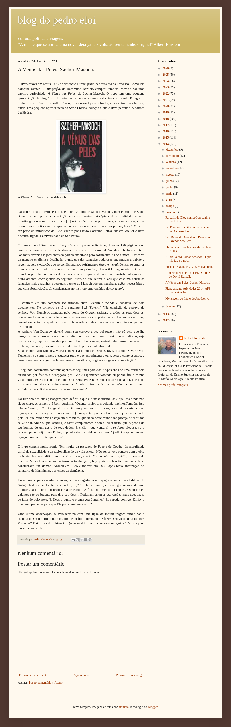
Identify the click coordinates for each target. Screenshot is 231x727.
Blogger (152, 707)
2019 (166, 112)
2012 (166, 320)
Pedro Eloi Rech (194, 338)
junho (170, 187)
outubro (171, 162)
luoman (123, 707)
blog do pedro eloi (57, 20)
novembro (172, 155)
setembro (172, 168)
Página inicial (81, 675)
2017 (166, 125)
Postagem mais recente (33, 675)
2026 (166, 68)
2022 (166, 93)
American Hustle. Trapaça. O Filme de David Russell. (187, 274)
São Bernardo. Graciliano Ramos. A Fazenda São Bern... (187, 239)
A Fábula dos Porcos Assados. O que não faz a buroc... (188, 258)
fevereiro (172, 212)
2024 (166, 81)
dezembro (172, 149)
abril (169, 199)
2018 (166, 119)
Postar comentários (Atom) (46, 682)
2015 (166, 137)
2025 (166, 74)
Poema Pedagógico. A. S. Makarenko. (189, 266)
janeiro (170, 306)
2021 (166, 100)
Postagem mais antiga (129, 675)
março (170, 206)
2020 (166, 106)
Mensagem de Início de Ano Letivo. (187, 298)
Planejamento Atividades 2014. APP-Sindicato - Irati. (188, 290)
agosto (170, 174)
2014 (166, 144)
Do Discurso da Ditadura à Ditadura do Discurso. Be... (187, 229)
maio (169, 193)
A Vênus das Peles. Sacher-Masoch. (187, 282)
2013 (166, 314)
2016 (166, 131)
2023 (166, 87)
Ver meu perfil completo (173, 385)
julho (169, 181)
